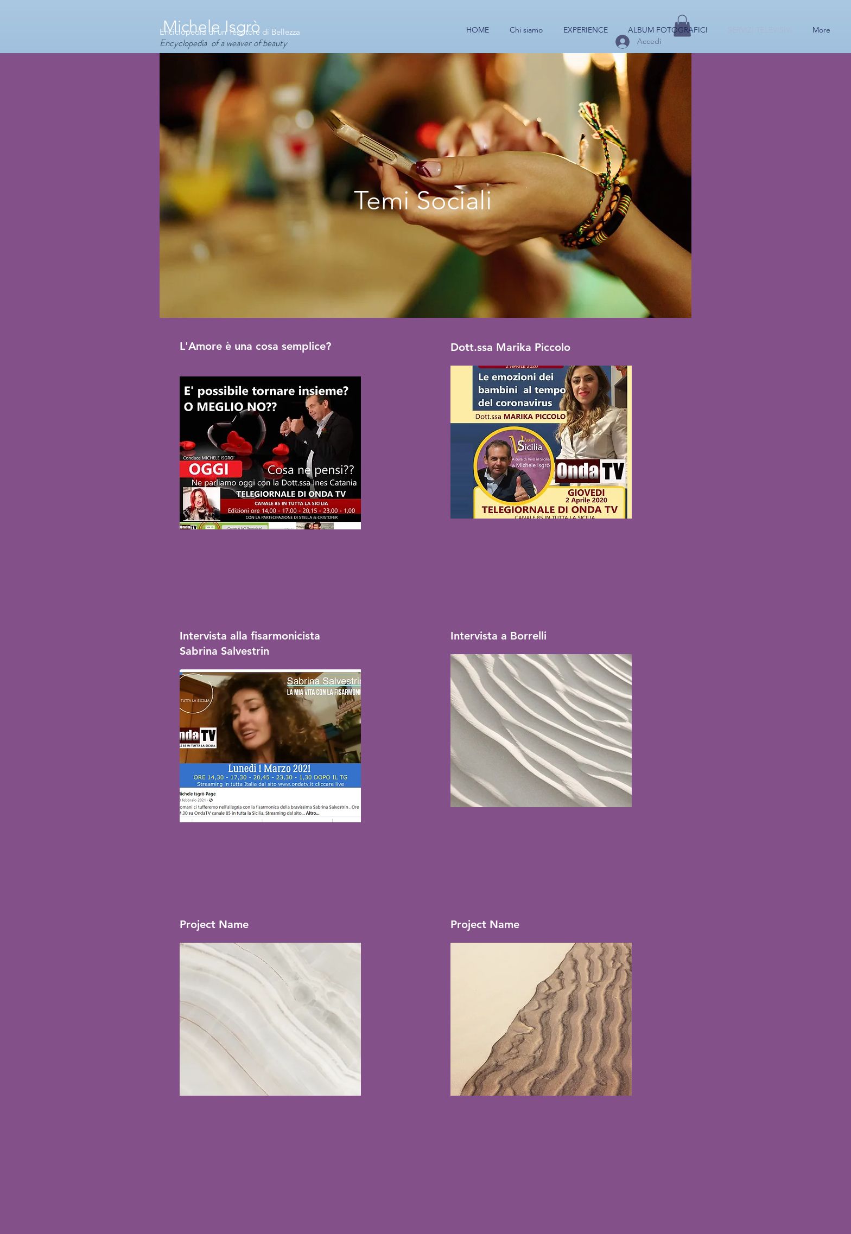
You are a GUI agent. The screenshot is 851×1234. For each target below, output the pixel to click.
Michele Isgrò (212, 26)
